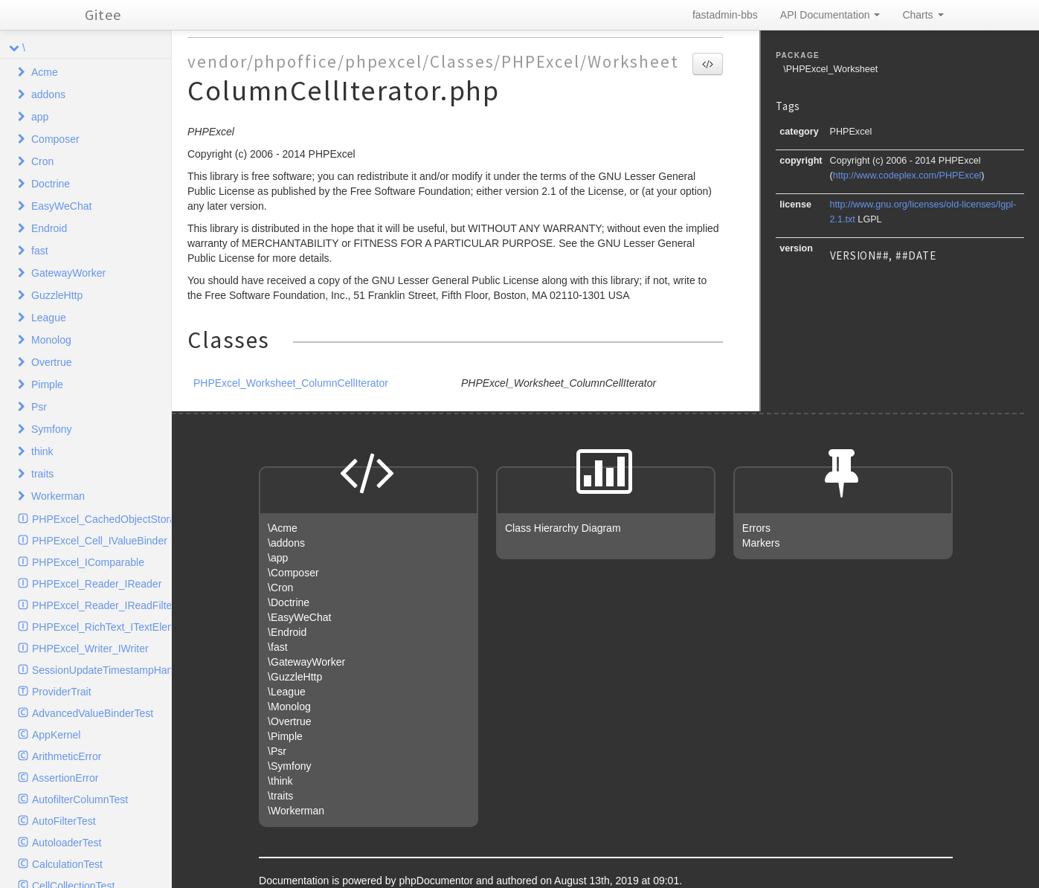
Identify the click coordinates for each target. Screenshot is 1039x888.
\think (280, 781)
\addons (286, 543)
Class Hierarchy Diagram (563, 528)
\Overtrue (289, 721)
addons (48, 94)
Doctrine (50, 184)
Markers (761, 543)
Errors (756, 528)
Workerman (58, 496)
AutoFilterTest (64, 821)
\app (278, 558)
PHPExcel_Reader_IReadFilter (101, 605)
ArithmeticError (66, 756)
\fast (277, 647)
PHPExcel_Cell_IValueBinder (99, 541)
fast (39, 251)
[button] (707, 64)
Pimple (47, 384)
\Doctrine (288, 602)
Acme (44, 72)
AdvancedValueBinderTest (92, 713)
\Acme (282, 528)
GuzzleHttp (57, 295)
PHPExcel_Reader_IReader (96, 584)
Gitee (103, 14)
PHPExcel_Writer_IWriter (90, 648)
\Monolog (289, 706)
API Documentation (830, 15)
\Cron (280, 587)
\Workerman (296, 811)
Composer (55, 139)
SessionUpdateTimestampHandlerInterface (101, 670)
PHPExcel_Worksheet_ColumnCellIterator (290, 383)
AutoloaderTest (66, 843)
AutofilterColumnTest (80, 799)
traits (42, 474)
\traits (280, 796)
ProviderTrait (61, 692)
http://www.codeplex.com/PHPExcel (907, 175)
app (39, 117)
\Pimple (285, 736)
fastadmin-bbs (725, 15)
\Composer (293, 573)
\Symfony (289, 766)
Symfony (51, 429)
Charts (922, 15)
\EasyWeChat (299, 617)
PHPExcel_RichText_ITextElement (101, 627)
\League (287, 692)
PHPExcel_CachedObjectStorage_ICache (101, 519)
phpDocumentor (437, 881)
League (48, 318)
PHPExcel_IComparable (88, 562)
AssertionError (65, 778)
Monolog (51, 340)
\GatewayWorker (306, 662)
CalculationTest (67, 864)
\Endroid (287, 632)
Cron (42, 161)
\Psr (277, 751)
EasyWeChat (61, 206)
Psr (39, 407)
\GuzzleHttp (295, 677)
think (42, 451)
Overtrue (51, 362)
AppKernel (56, 735)
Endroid (49, 228)
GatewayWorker (68, 273)
